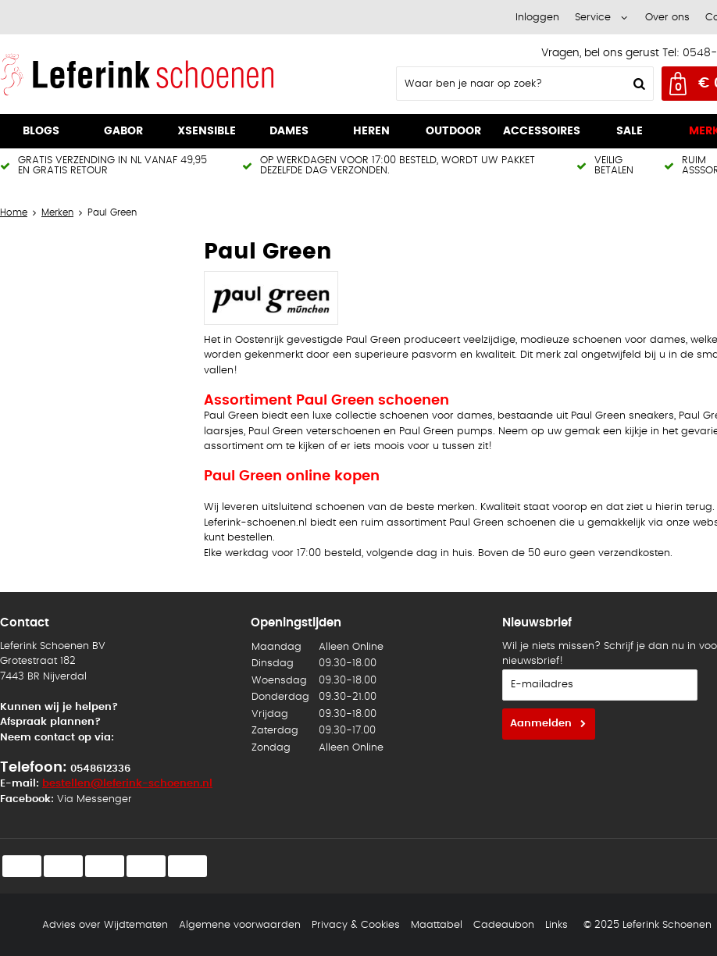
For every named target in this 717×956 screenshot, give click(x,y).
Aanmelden (541, 724)
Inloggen (537, 17)
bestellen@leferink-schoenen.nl (127, 784)
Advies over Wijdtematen (105, 925)
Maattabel (436, 925)
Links (556, 925)
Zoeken (637, 83)
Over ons (667, 17)
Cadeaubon (503, 925)
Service (593, 17)
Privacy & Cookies (356, 925)
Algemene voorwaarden (240, 925)
